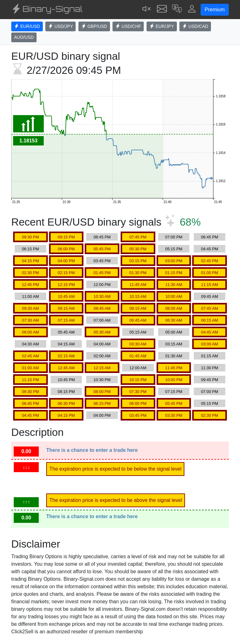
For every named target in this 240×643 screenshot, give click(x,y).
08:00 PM (102, 391)
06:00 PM (66, 249)
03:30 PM (173, 415)
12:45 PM (30, 284)
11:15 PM (30, 379)
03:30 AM (137, 344)
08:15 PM (66, 391)
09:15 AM (66, 308)
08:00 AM (173, 308)
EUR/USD (27, 26)
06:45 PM (209, 237)
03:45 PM (102, 260)
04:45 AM (209, 332)
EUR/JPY (161, 26)
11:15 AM (209, 284)
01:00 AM (30, 367)
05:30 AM (102, 332)
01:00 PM (209, 272)
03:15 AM (173, 344)
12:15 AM (102, 367)
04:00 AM (102, 344)
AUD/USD (24, 37)
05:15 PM (173, 249)
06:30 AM (173, 320)
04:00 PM (66, 260)
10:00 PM (173, 379)
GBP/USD (94, 26)
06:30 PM (66, 403)
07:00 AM (102, 320)
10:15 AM (137, 296)
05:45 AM (66, 332)
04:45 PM (209, 249)
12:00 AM (137, 367)
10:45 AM (66, 296)
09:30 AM (30, 308)
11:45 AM (137, 284)
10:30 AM (102, 296)
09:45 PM (209, 379)
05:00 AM (173, 332)
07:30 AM (30, 320)
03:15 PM (138, 260)
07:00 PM (173, 237)
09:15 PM (66, 237)
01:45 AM (137, 356)
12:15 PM (66, 284)
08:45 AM (102, 308)
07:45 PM (138, 237)
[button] (176, 9)
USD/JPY (60, 26)
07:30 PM (138, 391)
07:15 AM (66, 320)
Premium (215, 9)
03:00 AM (209, 344)
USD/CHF (128, 26)
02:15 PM (66, 272)
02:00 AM (102, 356)
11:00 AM (30, 296)
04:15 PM (30, 260)
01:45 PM (102, 272)
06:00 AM (30, 332)
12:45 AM (66, 367)
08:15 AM (137, 308)
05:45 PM (102, 249)
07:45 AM (209, 308)
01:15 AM (209, 356)
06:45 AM (137, 320)
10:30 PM (102, 379)
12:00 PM (102, 284)
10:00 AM (173, 296)
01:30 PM (138, 272)
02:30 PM (30, 272)
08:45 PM (102, 237)
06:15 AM (209, 320)
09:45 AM (209, 296)
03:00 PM (173, 260)
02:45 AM (30, 356)
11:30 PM (209, 367)
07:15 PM (173, 391)
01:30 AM (173, 356)
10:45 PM (66, 379)
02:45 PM (209, 260)
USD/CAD (195, 26)
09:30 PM (30, 237)
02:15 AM (66, 356)
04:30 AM (30, 344)
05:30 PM (138, 249)
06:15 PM (30, 249)
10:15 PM (138, 379)
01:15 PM (173, 272)
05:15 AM (137, 332)
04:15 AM (66, 344)
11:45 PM (173, 367)
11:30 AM (173, 284)
